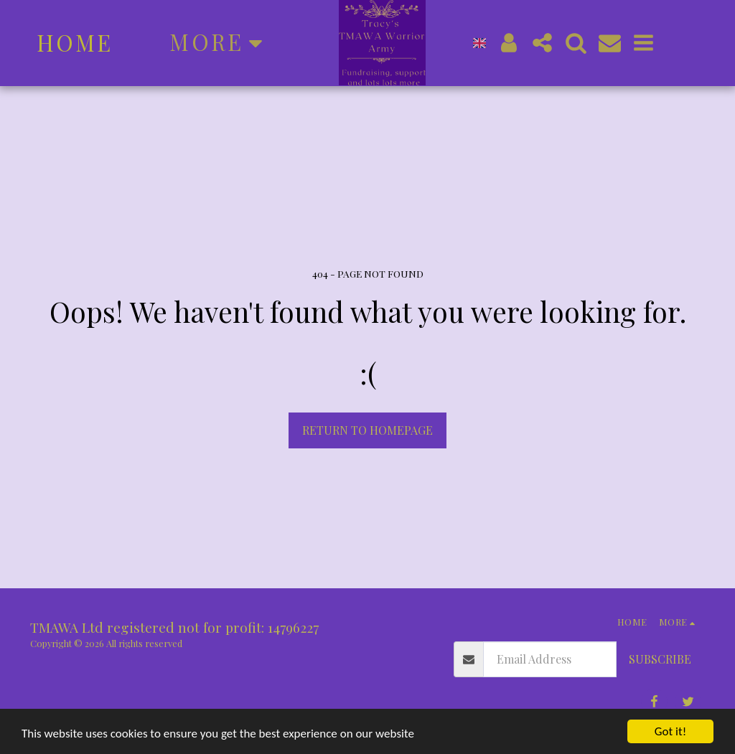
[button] (673, 43)
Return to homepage (367, 430)
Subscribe (660, 658)
